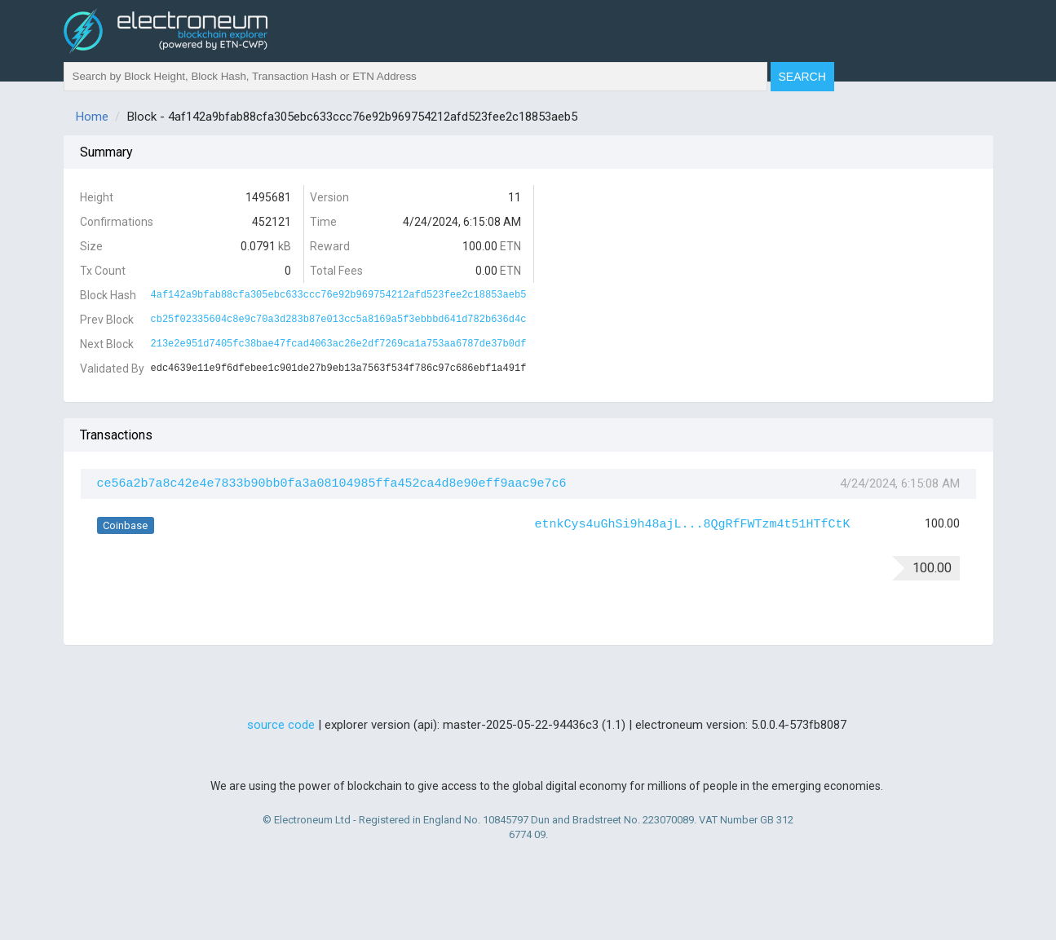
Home (92, 116)
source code (281, 724)
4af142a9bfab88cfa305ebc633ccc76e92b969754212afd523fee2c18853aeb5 (339, 295)
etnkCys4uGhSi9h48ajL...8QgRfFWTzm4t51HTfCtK (693, 525)
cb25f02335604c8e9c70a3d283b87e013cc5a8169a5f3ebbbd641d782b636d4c (339, 319)
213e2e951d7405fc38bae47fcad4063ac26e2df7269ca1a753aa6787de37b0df (339, 344)
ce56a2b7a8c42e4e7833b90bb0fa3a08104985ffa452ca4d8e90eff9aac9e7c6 (332, 484)
